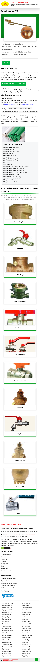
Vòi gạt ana (20, 434)
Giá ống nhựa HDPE (26, 623)
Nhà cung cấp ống (6, 614)
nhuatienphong (33, 111)
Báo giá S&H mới (8, 162)
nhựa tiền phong (24, 111)
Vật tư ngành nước (26, 626)
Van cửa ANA (20, 407)
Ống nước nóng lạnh (26, 612)
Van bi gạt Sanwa (20, 354)
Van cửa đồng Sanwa (20, 222)
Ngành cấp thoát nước (7, 605)
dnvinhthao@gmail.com (10, 104)
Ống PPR (3, 566)
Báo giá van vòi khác (9, 180)
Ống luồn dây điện (6, 623)
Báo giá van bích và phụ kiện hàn (12, 182)
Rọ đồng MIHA (20, 487)
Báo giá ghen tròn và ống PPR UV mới (13, 157)
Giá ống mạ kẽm (25, 605)
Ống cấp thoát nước (26, 617)
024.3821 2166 (6, 659)
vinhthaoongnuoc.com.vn (27, 104)
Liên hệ (6, 62)
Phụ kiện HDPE (4, 559)
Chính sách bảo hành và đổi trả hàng (10, 587)
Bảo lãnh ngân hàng (26, 603)
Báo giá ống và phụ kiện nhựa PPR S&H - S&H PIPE (16, 166)
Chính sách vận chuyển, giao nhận (9, 583)
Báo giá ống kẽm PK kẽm (10, 155)
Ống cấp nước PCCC (7, 610)
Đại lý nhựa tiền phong (7, 603)
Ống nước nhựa (5, 621)
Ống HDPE (3, 557)
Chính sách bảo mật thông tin (8, 585)
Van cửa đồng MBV (20, 460)
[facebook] (2, 591)
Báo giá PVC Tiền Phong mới (11, 160)
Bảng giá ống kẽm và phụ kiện (11, 174)
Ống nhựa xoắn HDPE (7, 619)
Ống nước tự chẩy (26, 621)
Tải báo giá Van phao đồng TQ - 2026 (13, 84)
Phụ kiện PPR (4, 568)
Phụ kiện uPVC (4, 563)
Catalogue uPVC (8, 164)
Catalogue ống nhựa (7, 617)
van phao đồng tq (12, 108)
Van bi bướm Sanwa (20, 328)
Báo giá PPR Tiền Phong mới (11, 159)
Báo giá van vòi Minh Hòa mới (11, 151)
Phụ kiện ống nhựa (6, 626)
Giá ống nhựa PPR (26, 614)
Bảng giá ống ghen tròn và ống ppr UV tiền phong (16, 172)
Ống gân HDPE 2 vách (7, 607)
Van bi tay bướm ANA (20, 381)
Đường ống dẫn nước (7, 612)
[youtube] (5, 591)
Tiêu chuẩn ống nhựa (27, 607)
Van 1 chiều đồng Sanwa (20, 275)
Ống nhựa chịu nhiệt (7, 628)
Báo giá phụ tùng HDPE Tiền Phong (12, 176)
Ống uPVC (3, 561)
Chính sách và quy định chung (8, 578)
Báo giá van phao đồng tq (25, 108)
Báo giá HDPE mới (8, 153)
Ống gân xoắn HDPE (6, 570)
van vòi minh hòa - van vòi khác (10, 111)
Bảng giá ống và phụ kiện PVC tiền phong (14, 168)
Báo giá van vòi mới (9, 149)
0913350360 (15, 659)
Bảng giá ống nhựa (26, 628)
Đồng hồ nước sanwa (20, 301)
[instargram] (8, 591)
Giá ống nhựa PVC (26, 619)
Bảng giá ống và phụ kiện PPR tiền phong (14, 170)
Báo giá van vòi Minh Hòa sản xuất (12, 178)
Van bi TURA (20, 513)
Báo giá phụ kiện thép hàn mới (11, 147)
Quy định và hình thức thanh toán (9, 581)
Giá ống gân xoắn (26, 610)
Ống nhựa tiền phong (6, 554)
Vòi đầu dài (20, 248)
